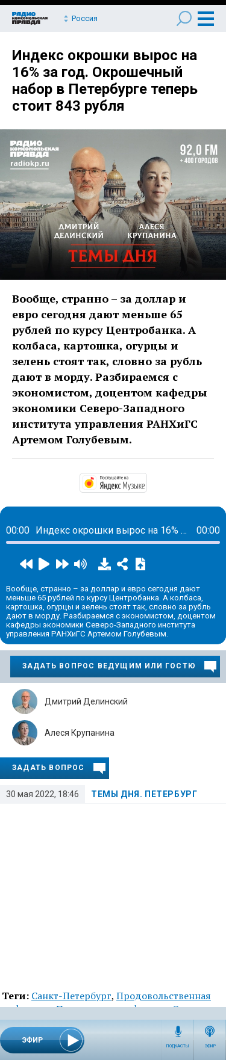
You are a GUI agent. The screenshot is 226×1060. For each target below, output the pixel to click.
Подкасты (177, 1046)
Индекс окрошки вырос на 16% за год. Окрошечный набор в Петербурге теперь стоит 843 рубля (105, 80)
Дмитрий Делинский (86, 701)
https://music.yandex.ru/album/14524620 (146, 481)
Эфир (210, 1046)
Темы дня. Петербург (144, 794)
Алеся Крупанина (80, 733)
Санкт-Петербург (71, 995)
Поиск (184, 18)
